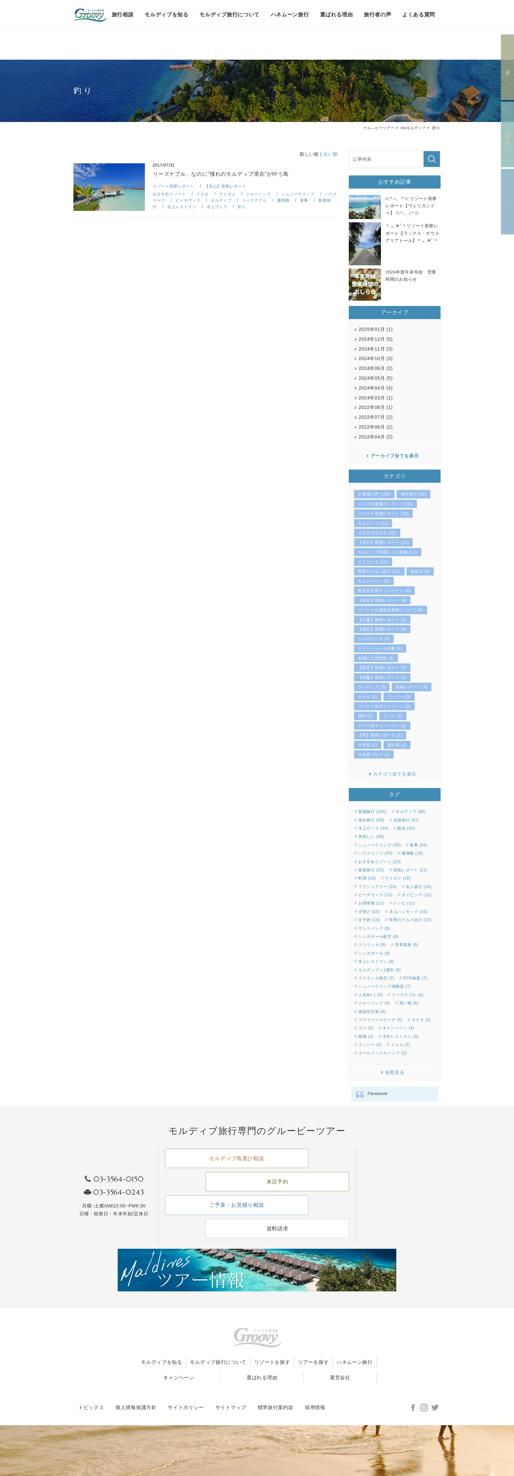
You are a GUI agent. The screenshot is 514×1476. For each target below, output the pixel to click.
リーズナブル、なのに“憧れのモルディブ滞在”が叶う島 (225, 174)
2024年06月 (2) (376, 368)
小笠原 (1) (367, 744)
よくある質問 (418, 14)
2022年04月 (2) (376, 436)
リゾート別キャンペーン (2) (384, 706)
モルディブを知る (166, 14)
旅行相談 (123, 14)
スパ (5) (365, 1028)
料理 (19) (367, 878)
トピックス (91, 1379)
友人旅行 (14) (419, 886)
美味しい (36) (371, 836)
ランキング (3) (372, 687)
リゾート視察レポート (175, 186)
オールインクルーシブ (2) (382, 1053)
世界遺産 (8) (407, 944)
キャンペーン (234, 1349)
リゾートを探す (300, 1334)
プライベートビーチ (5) (380, 1020)
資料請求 (507, 202)
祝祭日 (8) (420, 571)
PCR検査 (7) (415, 978)
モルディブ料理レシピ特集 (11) (387, 552)
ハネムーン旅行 (290, 14)
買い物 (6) (409, 1003)
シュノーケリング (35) (379, 845)
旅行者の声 (377, 14)
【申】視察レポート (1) (380, 735)
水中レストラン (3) (401, 1036)
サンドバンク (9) (374, 928)
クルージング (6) (374, 1003)
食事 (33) (418, 845)
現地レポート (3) (411, 687)
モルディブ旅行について (229, 14)
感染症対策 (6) (372, 1011)
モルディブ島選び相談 (209, 1166)
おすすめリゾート (171, 194)
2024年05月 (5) (376, 378)
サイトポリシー (186, 1379)
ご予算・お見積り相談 (209, 1191)
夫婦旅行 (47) (406, 820)
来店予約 (507, 67)
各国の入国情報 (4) (376, 658)
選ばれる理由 (336, 14)
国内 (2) (365, 716)
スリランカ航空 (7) (376, 978)
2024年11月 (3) (376, 348)
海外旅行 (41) (413, 494)
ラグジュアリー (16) (377, 886)
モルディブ (238, 200)
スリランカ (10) (373, 561)
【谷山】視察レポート (230, 186)
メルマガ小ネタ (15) (377, 533)
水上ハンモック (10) (408, 911)
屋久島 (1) (397, 744)
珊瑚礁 (303, 200)
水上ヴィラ (238, 206)
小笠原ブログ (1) (374, 754)
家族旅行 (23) (371, 870)
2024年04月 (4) (376, 388)
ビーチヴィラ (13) (375, 895)
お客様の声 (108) (374, 494)
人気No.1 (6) (370, 995)
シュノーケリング (306, 194)
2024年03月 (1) (376, 397)
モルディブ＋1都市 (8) (379, 969)
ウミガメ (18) (398, 878)
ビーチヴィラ (203, 200)
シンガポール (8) (374, 953)
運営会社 (351, 1349)
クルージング (264, 194)
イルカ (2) (400, 1044)
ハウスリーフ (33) (375, 853)
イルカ (205, 194)
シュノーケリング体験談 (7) (384, 986)
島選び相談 (507, 135)
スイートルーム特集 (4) (380, 648)
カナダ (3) (367, 696)
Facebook (377, 1093)
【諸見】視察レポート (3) (382, 667)
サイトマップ (230, 1379)
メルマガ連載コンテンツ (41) (385, 504)
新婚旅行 (167, 206)
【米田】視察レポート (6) (382, 600)
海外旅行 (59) (371, 820)
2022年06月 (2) (376, 427)
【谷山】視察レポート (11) (383, 542)
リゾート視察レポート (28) (383, 513)
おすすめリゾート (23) (379, 861)
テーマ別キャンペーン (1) (382, 725)
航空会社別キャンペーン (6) (384, 590)
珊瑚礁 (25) (412, 853)
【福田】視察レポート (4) (382, 629)
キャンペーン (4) (398, 1028)
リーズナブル (273, 200)
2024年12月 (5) (376, 339)
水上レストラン (201, 206)
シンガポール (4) (374, 639)
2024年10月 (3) (376, 358)
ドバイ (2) (393, 716)
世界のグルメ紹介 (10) (379, 571)
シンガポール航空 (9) (378, 936)
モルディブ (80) (411, 811)
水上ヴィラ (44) (373, 828)
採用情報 (315, 1379)
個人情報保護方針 (136, 1379)
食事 (325, 200)
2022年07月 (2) (376, 417)
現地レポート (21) (410, 870)
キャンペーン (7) (374, 581)
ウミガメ (232, 194)
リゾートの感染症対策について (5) (390, 610)
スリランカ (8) (372, 944)
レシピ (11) (404, 903)
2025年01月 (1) (376, 329)
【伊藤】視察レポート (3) (382, 677)
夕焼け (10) (369, 911)
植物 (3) (365, 1036)
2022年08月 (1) (376, 407)
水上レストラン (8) (376, 961)
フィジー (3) (399, 696)
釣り (264, 206)
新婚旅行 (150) (372, 811)
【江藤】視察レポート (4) (382, 619)
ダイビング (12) (417, 895)
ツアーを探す (352, 1334)
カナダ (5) (421, 1020)
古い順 (330, 154)
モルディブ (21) (373, 523)
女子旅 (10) (369, 920)
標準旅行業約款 (276, 1379)
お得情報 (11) (371, 903)
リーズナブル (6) (408, 995)
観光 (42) (406, 828)
